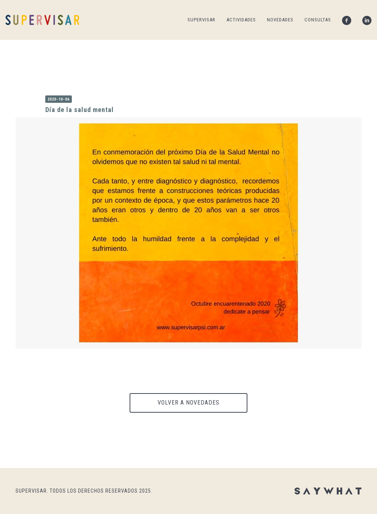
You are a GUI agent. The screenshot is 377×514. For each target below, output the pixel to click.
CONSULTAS (317, 19)
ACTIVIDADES (241, 19)
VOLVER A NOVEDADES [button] (188, 402)
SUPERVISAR (201, 19)
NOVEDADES (280, 19)
